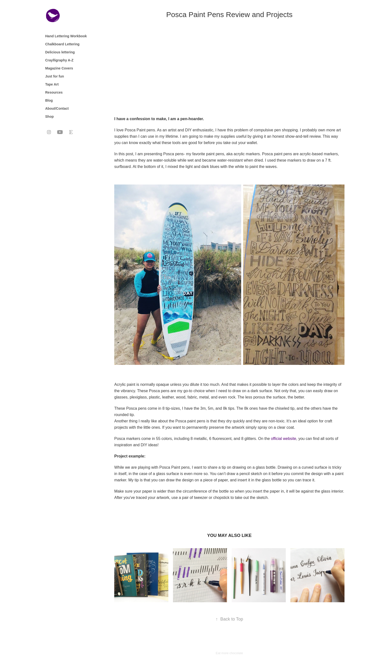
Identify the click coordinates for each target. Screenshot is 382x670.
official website (283, 439)
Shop (49, 116)
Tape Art (52, 84)
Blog (49, 100)
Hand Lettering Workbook (66, 36)
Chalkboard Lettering (62, 44)
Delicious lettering (60, 52)
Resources (54, 92)
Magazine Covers (59, 68)
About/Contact (57, 108)
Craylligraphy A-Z (59, 60)
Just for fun (54, 76)
